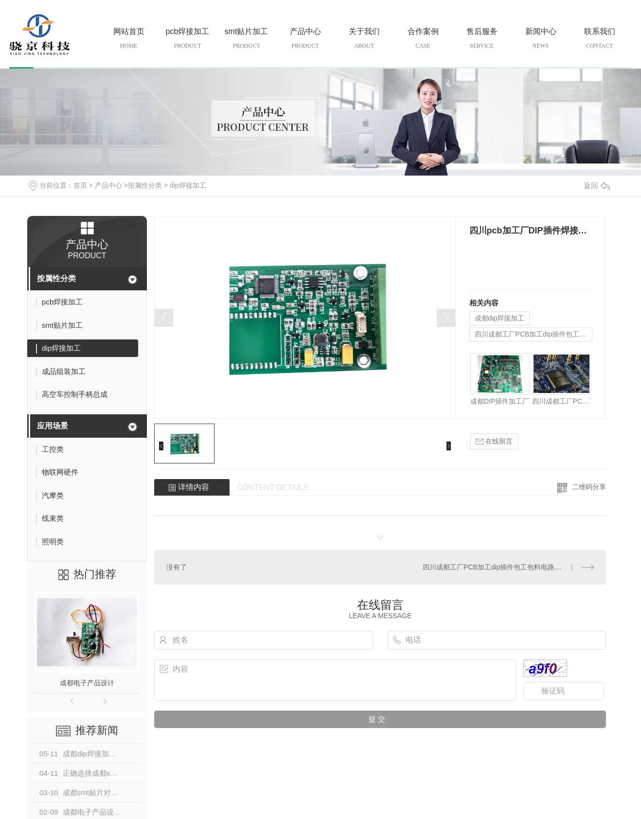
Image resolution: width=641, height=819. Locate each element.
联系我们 (599, 38)
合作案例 (422, 38)
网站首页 (128, 38)
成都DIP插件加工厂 (499, 401)
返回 (597, 185)
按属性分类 (145, 185)
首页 (80, 185)
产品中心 (305, 38)
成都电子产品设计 (87, 683)
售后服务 (481, 38)
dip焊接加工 (188, 185)
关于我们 (364, 38)
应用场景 (52, 426)
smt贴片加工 (246, 38)
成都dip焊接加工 (500, 318)
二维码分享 (589, 487)
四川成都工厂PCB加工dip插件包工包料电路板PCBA (533, 334)
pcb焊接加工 (187, 38)
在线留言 (494, 441)
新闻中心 (540, 38)
